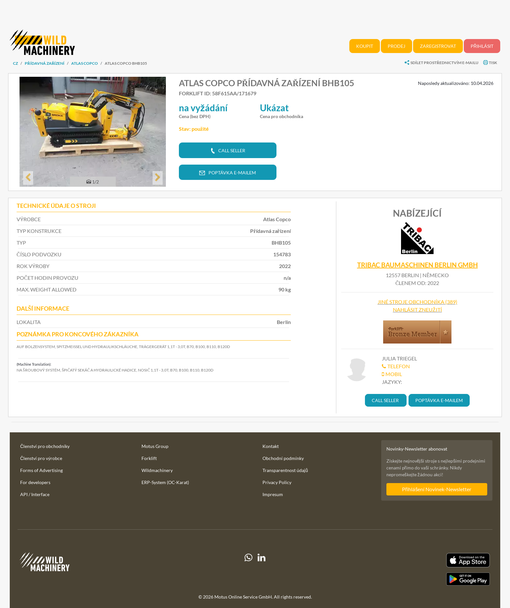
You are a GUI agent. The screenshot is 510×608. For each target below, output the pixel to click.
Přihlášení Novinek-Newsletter (436, 489)
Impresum (272, 494)
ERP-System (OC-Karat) (165, 482)
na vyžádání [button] (203, 107)
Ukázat (274, 107)
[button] (28, 178)
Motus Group (154, 446)
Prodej (396, 46)
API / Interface (34, 494)
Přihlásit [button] (482, 46)
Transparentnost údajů (285, 470)
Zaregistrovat (438, 46)
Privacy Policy (276, 482)
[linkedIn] (261, 569)
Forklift (149, 458)
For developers (35, 482)
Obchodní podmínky (283, 458)
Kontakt (270, 446)
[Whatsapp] (248, 569)
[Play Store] (416, 579)
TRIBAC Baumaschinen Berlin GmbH (417, 265)
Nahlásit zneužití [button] (417, 309)
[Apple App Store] (416, 560)
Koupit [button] (364, 46)
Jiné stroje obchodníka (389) (417, 302)
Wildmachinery (157, 470)
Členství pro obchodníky (45, 446)
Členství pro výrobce (41, 458)
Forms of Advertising (41, 470)
